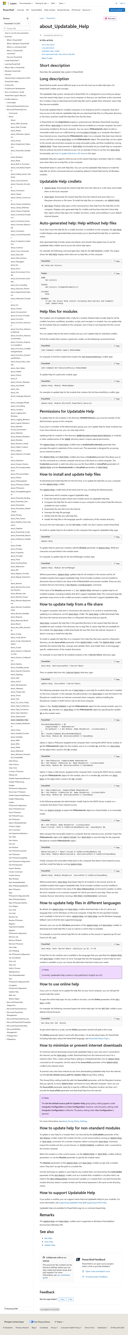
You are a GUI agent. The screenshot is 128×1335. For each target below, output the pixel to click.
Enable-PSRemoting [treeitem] (16, 799)
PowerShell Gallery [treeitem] (12, 81)
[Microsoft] (4, 3)
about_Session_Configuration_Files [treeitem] (21, 652)
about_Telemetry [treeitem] (17, 688)
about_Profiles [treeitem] (16, 545)
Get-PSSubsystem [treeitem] (15, 865)
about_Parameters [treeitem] (17, 505)
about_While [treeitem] (15, 747)
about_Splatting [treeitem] (17, 674)
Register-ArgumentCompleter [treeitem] (16, 925)
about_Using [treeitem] (15, 730)
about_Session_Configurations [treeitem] (21, 659)
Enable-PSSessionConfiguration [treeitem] (18, 804)
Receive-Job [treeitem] (13, 917)
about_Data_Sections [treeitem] (19, 258)
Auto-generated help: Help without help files (58, 54)
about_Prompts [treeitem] (16, 549)
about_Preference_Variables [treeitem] (21, 540)
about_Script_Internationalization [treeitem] (21, 642)
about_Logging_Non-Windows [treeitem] (19, 414)
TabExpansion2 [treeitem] (14, 972)
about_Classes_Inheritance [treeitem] (21, 204)
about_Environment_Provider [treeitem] (20, 273)
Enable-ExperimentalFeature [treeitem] (19, 795)
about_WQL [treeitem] (15, 744)
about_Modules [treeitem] (16, 440)
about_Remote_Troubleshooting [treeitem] (21, 608)
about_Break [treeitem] (15, 160)
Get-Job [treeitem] (12, 844)
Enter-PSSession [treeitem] (15, 812)
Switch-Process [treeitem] (14, 968)
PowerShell (50, 18)
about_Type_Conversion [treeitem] (20, 709)
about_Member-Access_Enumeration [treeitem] (18, 428)
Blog (33, 1327)
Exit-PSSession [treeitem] (14, 819)
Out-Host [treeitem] (12, 910)
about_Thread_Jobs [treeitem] (18, 692)
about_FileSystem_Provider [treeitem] (20, 300)
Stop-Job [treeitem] (12, 965)
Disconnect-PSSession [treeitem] (17, 792)
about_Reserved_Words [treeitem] (19, 620)
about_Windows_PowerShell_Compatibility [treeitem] (20, 756)
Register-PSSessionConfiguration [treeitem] (18, 931)
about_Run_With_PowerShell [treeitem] (20, 629)
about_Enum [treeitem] (15, 268)
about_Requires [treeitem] (16, 617)
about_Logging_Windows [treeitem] (20, 419)
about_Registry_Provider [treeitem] (20, 573)
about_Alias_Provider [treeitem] (18, 127)
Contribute (44, 1327)
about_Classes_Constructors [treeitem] (21, 199)
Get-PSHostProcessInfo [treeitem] (17, 851)
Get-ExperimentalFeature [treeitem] (18, 833)
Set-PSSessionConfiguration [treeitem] (19, 954)
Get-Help (48, 1238)
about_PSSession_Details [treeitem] (20, 484)
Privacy (53, 1327)
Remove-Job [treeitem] (13, 937)
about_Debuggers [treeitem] (17, 261)
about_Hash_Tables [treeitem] (18, 368)
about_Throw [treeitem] (16, 695)
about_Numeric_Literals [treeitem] (19, 443)
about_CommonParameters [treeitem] (21, 236)
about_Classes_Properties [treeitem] (20, 211)
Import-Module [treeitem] (14, 868)
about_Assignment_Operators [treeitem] (20, 145)
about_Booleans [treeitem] (17, 157)
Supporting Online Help (96, 1202)
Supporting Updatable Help (70, 1202)
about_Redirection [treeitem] (17, 566)
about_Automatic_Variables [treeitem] (20, 152)
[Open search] (116, 3)
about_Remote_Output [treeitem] (19, 597)
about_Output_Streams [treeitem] (19, 464)
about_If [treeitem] (14, 378)
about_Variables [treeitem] (17, 737)
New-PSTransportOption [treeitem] (18, 903)
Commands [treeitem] (13, 113)
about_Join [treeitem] (15, 392)
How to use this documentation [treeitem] (17, 33)
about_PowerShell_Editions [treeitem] (21, 535)
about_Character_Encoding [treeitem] (20, 185)
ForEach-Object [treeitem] (15, 826)
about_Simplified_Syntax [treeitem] (20, 667)
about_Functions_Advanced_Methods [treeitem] (21, 330)
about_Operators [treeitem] (17, 460)
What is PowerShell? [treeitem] (14, 40)
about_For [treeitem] (14, 305)
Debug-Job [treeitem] (13, 775)
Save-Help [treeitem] (13, 947)
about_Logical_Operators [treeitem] (20, 423)
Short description (48, 44)
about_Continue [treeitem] (17, 247)
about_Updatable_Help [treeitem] (19, 720)
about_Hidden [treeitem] (16, 371)
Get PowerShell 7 (117, 10)
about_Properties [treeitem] (17, 552)
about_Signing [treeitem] (16, 664)
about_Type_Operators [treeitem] (19, 713)
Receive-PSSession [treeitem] (16, 920)
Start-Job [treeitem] (12, 961)
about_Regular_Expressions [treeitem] (20, 578)
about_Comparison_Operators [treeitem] (20, 242)
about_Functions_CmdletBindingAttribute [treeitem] (20, 350)
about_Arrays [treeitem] (16, 140)
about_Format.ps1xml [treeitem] (19, 312)
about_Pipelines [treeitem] (16, 528)
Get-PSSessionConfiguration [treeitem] (19, 861)
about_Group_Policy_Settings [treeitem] (20, 363)
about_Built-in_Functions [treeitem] (20, 164)
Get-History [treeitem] (13, 840)
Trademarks (101, 1327)
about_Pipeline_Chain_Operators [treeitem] (21, 523)
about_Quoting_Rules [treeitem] (19, 563)
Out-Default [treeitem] (13, 906)
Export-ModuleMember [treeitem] (17, 823)
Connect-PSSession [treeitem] (16, 771)
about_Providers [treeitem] (17, 556)
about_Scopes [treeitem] (16, 634)
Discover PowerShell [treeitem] (14, 57)
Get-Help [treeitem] (12, 837)
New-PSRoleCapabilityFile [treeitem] (18, 886)
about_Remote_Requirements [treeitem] (20, 602)
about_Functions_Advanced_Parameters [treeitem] (21, 337)
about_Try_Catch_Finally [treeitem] (20, 702)
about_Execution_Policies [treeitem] (20, 288)
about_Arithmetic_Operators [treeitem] (20, 135)
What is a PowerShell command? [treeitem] (14, 52)
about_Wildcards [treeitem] (17, 751)
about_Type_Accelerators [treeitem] (20, 706)
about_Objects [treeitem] (16, 450)
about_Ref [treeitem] (14, 570)
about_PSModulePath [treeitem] (19, 481)
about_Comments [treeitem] (17, 231)
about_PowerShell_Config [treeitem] (20, 532)
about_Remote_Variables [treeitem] (20, 613)
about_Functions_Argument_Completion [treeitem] (20, 343)
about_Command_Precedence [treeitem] (21, 216)
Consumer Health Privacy (70, 1327)
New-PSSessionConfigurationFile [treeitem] (19, 894)
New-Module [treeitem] (14, 879)
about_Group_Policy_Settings (74, 1121)
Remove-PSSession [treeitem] (16, 944)
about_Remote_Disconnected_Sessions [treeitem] (20, 588)
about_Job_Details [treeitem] (17, 385)
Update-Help (49, 1245)
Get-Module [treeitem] (13, 847)
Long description (48, 48)
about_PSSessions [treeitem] (17, 488)
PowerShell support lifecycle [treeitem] (15, 95)
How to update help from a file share (70, 153)
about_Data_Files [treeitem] (17, 254)
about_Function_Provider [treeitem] (20, 315)
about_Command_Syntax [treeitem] (20, 221)
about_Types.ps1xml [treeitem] (18, 716)
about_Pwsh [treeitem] (15, 559)
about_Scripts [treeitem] (16, 647)
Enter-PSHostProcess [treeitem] (17, 809)
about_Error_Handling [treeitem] (19, 285)
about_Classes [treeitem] (16, 194)
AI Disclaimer (8, 1327)
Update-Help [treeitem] (14, 992)
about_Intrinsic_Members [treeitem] (20, 382)
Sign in (122, 3)
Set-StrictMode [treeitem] (14, 958)
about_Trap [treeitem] (15, 699)
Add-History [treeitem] (13, 761)
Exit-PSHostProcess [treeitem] (16, 816)
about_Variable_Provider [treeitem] (20, 733)
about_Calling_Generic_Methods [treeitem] (21, 175)
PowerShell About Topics (99, 1038)
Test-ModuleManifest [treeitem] (17, 975)
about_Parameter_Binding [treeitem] (20, 498)
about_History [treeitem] (16, 375)
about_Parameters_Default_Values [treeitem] (21, 510)
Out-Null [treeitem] (12, 913)
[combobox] (17, 24)
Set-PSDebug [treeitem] (14, 951)
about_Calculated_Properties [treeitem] (21, 169)
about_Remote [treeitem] (16, 583)
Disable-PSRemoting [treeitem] (16, 782)
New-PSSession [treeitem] (14, 889)
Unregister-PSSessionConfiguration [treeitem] (18, 986)
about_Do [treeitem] (14, 265)
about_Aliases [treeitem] (16, 130)
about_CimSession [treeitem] (18, 190)
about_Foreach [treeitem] (16, 308)
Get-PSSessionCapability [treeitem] (18, 858)
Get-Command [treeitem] (14, 830)
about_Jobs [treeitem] (15, 389)
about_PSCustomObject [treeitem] (20, 474)
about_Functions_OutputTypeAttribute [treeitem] (20, 356)
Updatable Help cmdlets (51, 51)
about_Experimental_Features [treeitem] (20, 293)
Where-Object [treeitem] (14, 999)
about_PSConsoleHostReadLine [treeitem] (20, 469)
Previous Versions (22, 1327)
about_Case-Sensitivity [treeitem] (19, 180)
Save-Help (48, 1241)
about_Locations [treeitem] (17, 409)
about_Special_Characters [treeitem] (20, 671)
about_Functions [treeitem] (17, 319)
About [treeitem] (13, 120)
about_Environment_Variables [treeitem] (20, 280)
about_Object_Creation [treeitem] (19, 447)
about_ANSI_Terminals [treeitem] (19, 123)
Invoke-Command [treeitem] (15, 872)
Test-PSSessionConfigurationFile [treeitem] (19, 980)
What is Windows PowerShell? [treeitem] (18, 43)
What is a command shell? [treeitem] (16, 47)
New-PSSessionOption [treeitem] (17, 899)
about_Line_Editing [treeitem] (18, 406)
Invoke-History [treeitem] (14, 875)
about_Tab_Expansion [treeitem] (19, 685)
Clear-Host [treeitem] (13, 768)
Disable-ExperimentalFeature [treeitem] (19, 778)
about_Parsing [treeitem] (16, 515)
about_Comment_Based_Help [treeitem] (21, 226)
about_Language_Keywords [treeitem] (21, 397)
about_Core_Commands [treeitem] (20, 251)
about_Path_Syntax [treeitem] (18, 518)
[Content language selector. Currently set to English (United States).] (14, 1322)
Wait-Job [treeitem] (12, 995)
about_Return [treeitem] (16, 624)
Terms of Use (89, 1327)
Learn (42, 18)
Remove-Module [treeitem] (15, 940)
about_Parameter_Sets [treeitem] (19, 501)
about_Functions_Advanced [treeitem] (21, 324)
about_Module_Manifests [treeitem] (20, 436)
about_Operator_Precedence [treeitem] (21, 455)
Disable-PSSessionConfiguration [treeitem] (18, 787)
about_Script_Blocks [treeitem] (18, 637)
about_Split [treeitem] (15, 678)
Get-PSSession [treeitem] (14, 854)
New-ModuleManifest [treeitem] (17, 882)
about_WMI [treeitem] (15, 740)
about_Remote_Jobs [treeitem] (18, 593)
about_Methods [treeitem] (17, 433)
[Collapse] (28, 18)
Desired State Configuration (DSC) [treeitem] (18, 78)
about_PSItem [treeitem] (16, 477)
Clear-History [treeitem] (14, 764)
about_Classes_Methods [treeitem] (20, 207)
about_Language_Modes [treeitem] (20, 402)
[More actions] (120, 18)
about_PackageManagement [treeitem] (21, 493)
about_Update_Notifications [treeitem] (20, 725)
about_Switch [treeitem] (16, 681)
